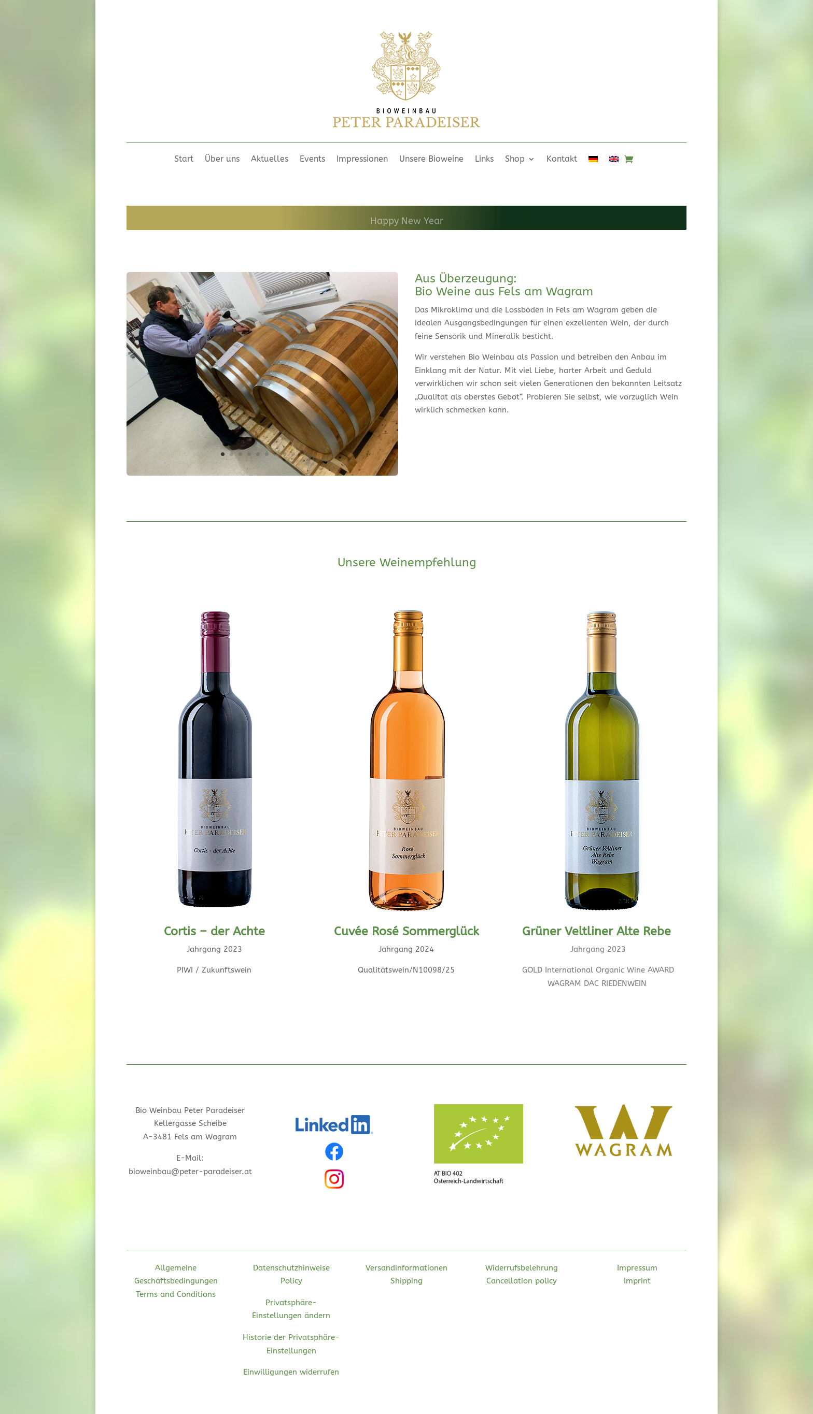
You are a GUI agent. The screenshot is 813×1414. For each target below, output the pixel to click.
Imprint (637, 1281)
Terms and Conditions (176, 1294)
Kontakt (561, 159)
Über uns (222, 159)
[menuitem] (593, 161)
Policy (291, 1281)
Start (183, 159)
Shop (515, 159)
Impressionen (362, 159)
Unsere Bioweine (431, 159)
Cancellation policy (521, 1281)
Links (484, 159)
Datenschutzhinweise (291, 1268)
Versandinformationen (406, 1268)
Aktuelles (269, 159)
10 (302, 454)
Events (312, 159)
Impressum (637, 1268)
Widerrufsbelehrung (521, 1268)
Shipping (406, 1281)
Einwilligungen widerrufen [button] (291, 1372)
